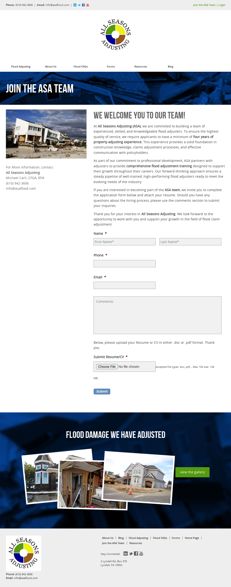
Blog (170, 66)
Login (222, 5)
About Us (50, 66)
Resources (140, 66)
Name (100, 233)
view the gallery (192, 472)
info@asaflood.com (57, 5)
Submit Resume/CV (111, 357)
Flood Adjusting (20, 66)
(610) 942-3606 (24, 5)
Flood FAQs (81, 66)
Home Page (192, 538)
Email (100, 277)
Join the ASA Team (204, 5)
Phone (100, 255)
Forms (111, 66)
